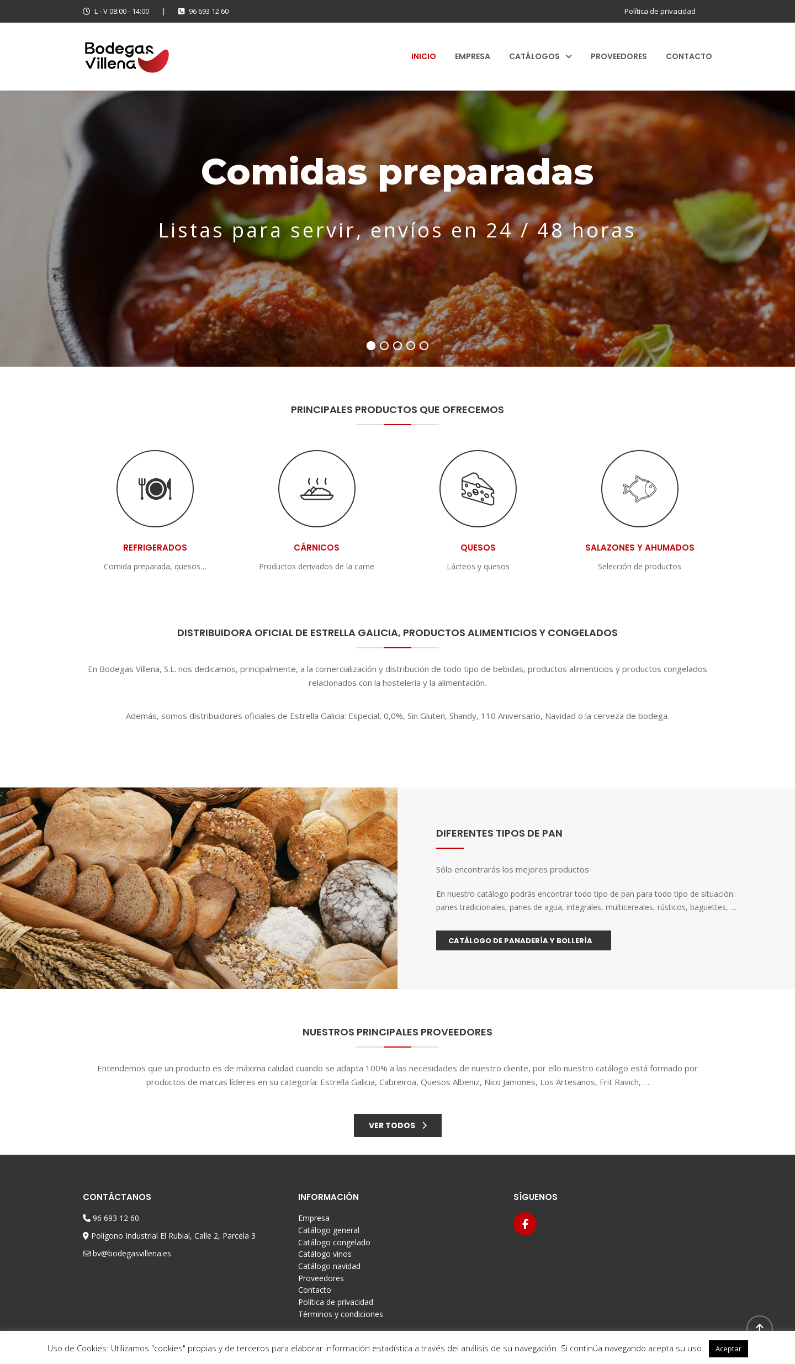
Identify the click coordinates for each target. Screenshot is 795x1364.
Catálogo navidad (329, 1266)
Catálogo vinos (325, 1254)
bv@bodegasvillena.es (132, 1253)
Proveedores (619, 56)
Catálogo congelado (334, 1242)
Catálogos (534, 56)
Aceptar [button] (728, 1349)
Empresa (472, 56)
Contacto (689, 56)
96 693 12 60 (203, 11)
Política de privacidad (660, 11)
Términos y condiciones (340, 1314)
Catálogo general (328, 1230)
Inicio (423, 56)
